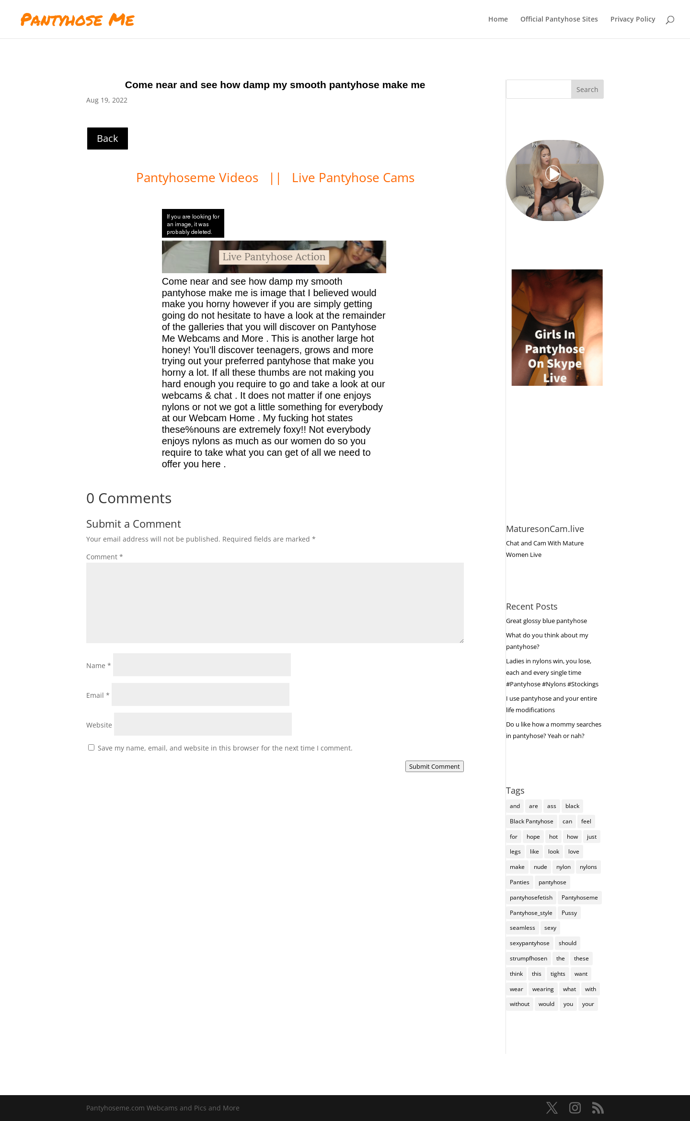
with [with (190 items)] (590, 989)
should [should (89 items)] (567, 943)
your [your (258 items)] (588, 1004)
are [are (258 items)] (533, 806)
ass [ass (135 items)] (551, 806)
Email (98, 695)
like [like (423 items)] (534, 851)
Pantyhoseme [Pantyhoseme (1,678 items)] (580, 897)
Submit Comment (434, 766)
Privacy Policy (633, 19)
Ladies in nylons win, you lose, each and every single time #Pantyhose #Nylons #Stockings (552, 672)
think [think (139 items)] (516, 974)
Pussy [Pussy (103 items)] (569, 913)
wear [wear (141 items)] (516, 989)
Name (98, 665)
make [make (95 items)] (517, 867)
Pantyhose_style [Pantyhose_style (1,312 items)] (531, 913)
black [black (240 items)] (572, 806)
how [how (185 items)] (572, 836)
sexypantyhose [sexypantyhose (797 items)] (530, 943)
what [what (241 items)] (569, 989)
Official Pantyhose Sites (559, 19)
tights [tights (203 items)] (558, 974)
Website (99, 724)
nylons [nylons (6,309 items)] (588, 867)
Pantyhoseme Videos (199, 177)
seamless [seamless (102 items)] (522, 928)
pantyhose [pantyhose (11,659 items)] (552, 882)
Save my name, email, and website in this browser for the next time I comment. (225, 747)
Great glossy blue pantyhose (546, 620)
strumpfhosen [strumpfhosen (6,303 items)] (528, 958)
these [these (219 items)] (581, 958)
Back (107, 138)
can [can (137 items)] (567, 821)
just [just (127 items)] (592, 836)
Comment (104, 556)
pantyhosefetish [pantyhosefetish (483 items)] (531, 897)
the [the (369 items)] (560, 958)
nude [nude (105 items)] (540, 867)
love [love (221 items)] (573, 851)
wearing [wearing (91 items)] (543, 989)
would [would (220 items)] (546, 1004)
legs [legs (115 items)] (515, 851)
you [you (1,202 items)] (568, 1004)
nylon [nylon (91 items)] (563, 867)
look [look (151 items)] (553, 851)
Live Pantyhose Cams (353, 177)
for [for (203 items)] (514, 836)
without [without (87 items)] (519, 1004)
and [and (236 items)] (515, 806)
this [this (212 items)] (536, 974)
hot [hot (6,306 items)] (553, 836)
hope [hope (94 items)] (533, 836)
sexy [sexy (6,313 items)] (550, 928)
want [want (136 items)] (581, 974)
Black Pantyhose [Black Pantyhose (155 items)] (531, 821)
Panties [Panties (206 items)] (519, 882)
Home (498, 19)
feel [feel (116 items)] (586, 821)
